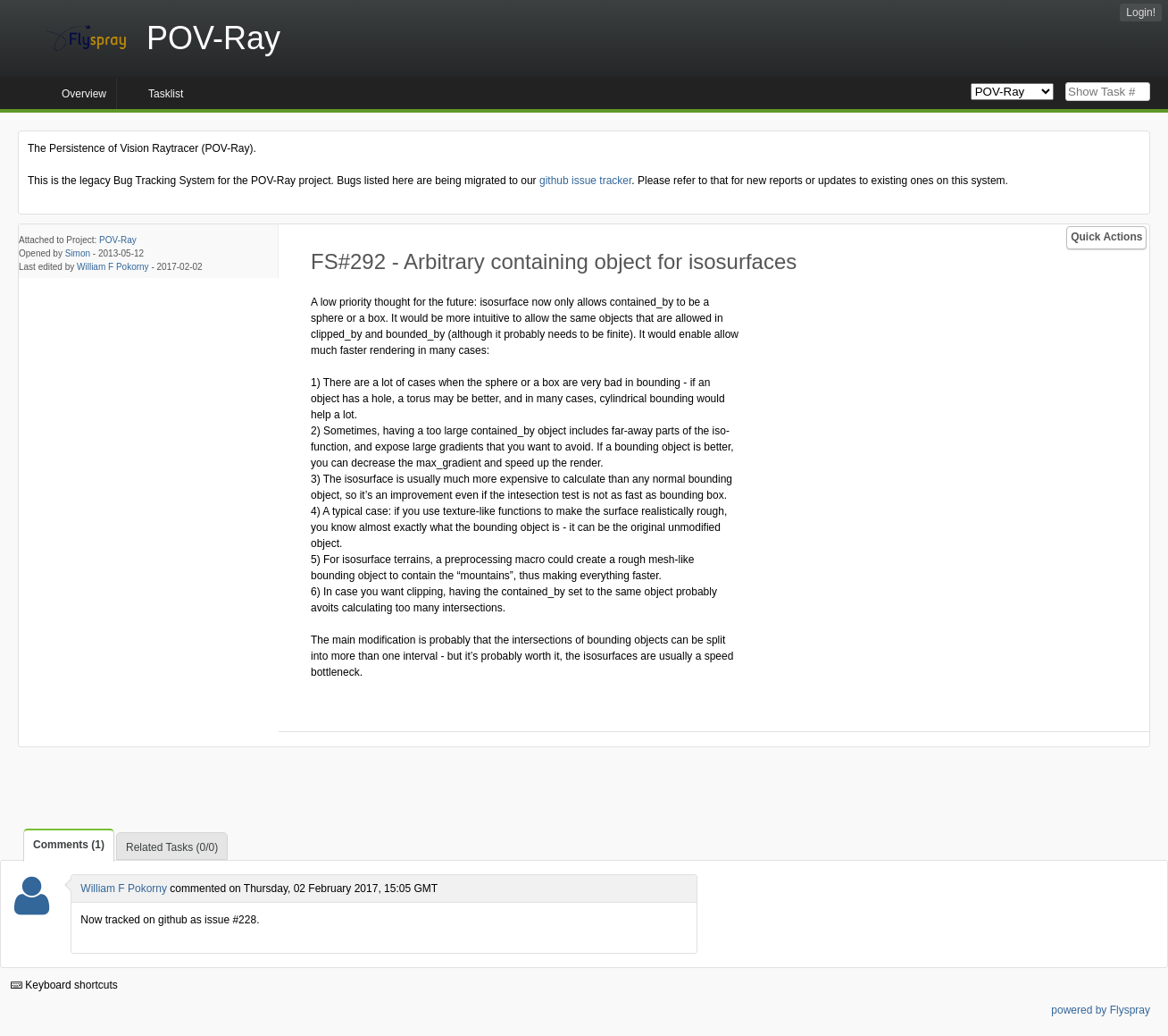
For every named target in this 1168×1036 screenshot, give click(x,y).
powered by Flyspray (1100, 1010)
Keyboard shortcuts (64, 985)
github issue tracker (585, 180)
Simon (77, 253)
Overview (84, 94)
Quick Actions (1106, 237)
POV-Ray (118, 240)
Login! (1140, 12)
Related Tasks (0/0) (172, 847)
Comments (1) (68, 844)
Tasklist (165, 94)
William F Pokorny (113, 267)
